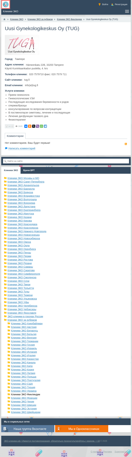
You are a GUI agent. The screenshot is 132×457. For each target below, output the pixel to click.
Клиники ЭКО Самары (20, 266)
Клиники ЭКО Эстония (24, 408)
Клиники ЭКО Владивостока (23, 195)
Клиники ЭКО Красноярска (22, 227)
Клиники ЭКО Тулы (18, 291)
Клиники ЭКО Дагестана (21, 206)
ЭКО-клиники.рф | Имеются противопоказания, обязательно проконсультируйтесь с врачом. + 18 (52, 441)
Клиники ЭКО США (22, 383)
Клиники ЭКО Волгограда (22, 199)
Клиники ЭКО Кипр (22, 366)
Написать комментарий (21, 148)
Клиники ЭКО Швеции (23, 405)
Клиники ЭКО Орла (18, 245)
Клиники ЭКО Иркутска (20, 213)
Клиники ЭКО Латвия (23, 373)
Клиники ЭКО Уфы (18, 302)
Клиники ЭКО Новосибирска (23, 238)
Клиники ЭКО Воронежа (21, 203)
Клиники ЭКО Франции (24, 398)
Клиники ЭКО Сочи (18, 281)
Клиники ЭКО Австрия (23, 327)
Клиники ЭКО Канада (23, 362)
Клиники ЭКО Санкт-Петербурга (25, 181)
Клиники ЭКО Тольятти (20, 288)
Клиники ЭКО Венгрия (23, 337)
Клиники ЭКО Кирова (19, 220)
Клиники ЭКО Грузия (23, 344)
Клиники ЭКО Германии (24, 341)
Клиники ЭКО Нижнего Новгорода (26, 231)
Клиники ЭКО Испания (24, 351)
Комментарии (15, 135)
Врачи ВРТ (29, 170)
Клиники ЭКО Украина (23, 390)
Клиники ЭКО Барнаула (21, 188)
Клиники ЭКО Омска (19, 242)
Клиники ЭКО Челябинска (22, 305)
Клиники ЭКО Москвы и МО (23, 178)
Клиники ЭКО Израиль (24, 348)
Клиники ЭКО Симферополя (23, 273)
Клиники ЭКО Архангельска (23, 185)
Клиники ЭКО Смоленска (21, 277)
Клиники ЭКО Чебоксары (21, 309)
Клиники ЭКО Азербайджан (27, 323)
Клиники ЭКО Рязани (19, 263)
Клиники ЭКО (11, 170)
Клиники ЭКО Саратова (21, 270)
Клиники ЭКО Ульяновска (22, 298)
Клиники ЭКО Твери (18, 284)
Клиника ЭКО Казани (19, 217)
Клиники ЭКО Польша (23, 376)
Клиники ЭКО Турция (23, 387)
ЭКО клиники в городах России (25, 316)
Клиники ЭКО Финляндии (25, 394)
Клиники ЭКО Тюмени (20, 295)
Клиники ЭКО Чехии (22, 401)
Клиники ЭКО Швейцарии (25, 412)
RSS (125, 144)
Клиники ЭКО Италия (23, 355)
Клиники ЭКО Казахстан (25, 359)
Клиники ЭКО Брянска (20, 192)
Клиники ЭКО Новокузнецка (23, 234)
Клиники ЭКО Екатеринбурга (23, 210)
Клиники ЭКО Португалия (25, 380)
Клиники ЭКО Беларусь (24, 330)
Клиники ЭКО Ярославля (21, 312)
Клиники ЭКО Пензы (19, 252)
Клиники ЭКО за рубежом (22, 320)
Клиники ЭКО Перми (19, 256)
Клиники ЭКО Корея (22, 369)
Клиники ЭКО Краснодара (22, 224)
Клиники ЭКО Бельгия (23, 334)
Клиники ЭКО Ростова (20, 259)
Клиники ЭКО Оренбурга (21, 249)
